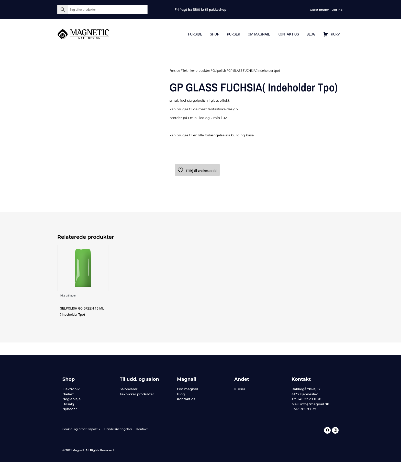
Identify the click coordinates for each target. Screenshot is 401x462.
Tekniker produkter (196, 71)
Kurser (233, 34)
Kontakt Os (288, 34)
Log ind (336, 9)
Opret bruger (319, 9)
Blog (311, 34)
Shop (214, 34)
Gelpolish (219, 71)
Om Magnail (259, 34)
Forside (195, 34)
